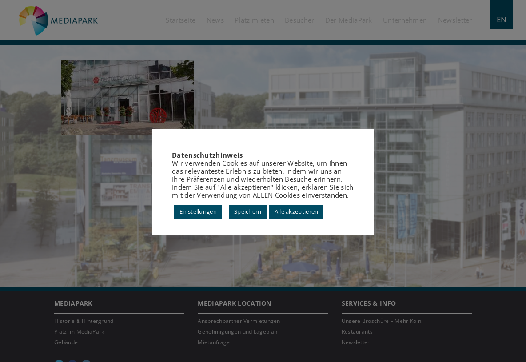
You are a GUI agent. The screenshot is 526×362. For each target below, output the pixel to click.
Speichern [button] (248, 211)
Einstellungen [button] (198, 211)
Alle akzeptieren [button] (297, 211)
